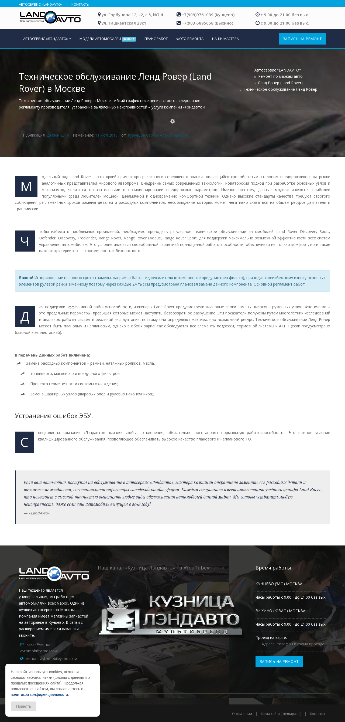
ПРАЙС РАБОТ (156, 38)
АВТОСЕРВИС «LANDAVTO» (41, 4)
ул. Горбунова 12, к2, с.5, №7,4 (132, 14)
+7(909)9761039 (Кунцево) (208, 14)
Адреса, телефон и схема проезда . (294, 643)
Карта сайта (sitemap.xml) (281, 713)
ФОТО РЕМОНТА (189, 38)
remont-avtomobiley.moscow (52, 658)
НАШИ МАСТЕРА (225, 38)
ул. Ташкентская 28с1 (124, 23)
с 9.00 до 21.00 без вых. (285, 14)
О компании (242, 713)
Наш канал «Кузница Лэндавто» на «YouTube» (153, 567)
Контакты (317, 713)
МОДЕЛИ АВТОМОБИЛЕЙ (108, 39)
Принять (23, 706)
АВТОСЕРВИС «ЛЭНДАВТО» (47, 38)
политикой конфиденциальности (39, 694)
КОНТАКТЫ (80, 4)
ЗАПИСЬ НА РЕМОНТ (302, 38)
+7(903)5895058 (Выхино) (207, 23)
